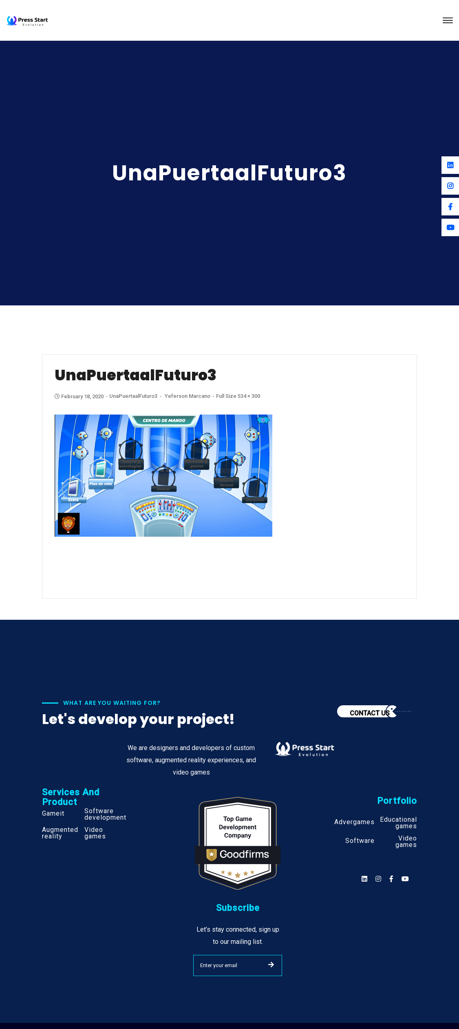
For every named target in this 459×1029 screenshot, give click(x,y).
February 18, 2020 (80, 396)
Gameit (53, 813)
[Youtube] (450, 227)
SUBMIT (271, 964)
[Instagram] (450, 185)
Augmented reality (60, 833)
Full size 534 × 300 (238, 396)
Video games (95, 833)
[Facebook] (450, 206)
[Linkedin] (450, 165)
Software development (105, 814)
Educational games (398, 822)
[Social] (405, 879)
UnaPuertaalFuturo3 (133, 396)
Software (360, 841)
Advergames (354, 822)
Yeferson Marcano (187, 396)
